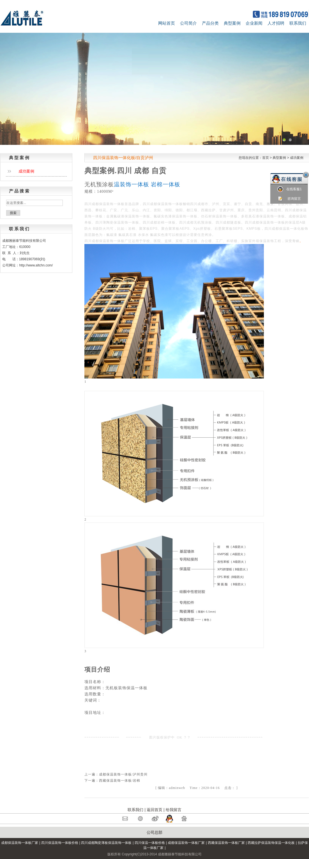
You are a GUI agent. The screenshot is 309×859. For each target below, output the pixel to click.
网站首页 (166, 23)
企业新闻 (254, 23)
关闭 (306, 175)
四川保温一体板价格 (150, 843)
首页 (265, 158)
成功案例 (296, 158)
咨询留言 (289, 199)
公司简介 (188, 23)
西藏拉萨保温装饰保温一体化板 (271, 843)
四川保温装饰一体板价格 (59, 843)
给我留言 (173, 809)
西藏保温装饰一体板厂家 (226, 843)
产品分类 (210, 23)
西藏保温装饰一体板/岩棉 (119, 781)
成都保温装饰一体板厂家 (19, 843)
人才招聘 (276, 23)
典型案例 (232, 23)
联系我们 (297, 23)
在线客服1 (289, 189)
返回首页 (154, 809)
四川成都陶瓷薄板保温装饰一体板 (106, 843)
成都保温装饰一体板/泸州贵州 (123, 774)
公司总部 (154, 832)
